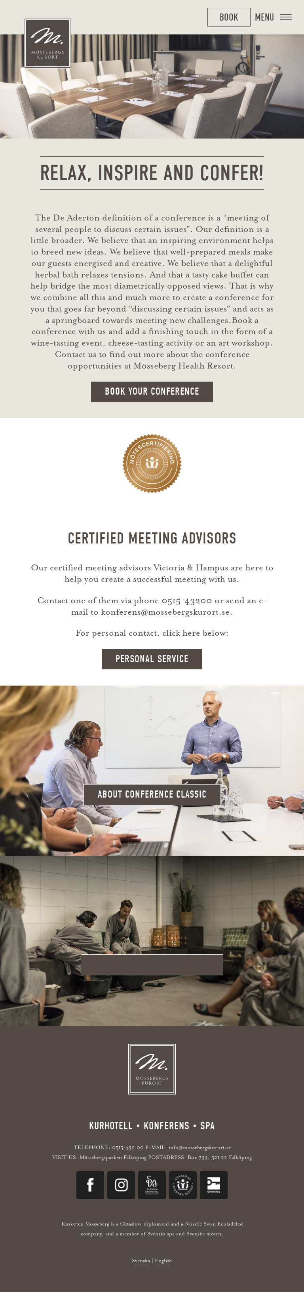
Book (229, 17)
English (163, 1260)
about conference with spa (152, 965)
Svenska (141, 1260)
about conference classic (152, 794)
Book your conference (152, 391)
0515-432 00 (128, 1147)
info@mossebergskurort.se (200, 1147)
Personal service (152, 659)
